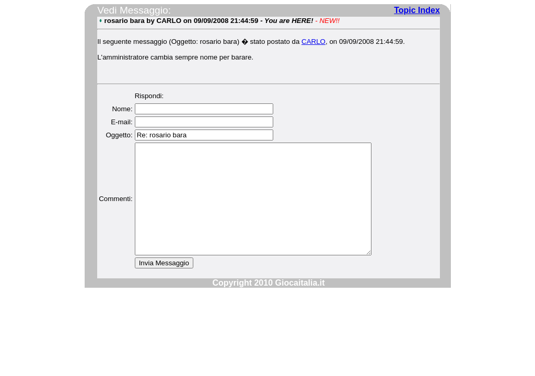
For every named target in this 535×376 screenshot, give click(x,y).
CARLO (313, 41)
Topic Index (417, 10)
